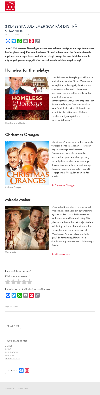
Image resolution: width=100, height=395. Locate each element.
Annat (25, 35)
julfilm (15, 306)
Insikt (8, 349)
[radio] (8, 282)
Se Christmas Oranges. (63, 185)
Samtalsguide (12, 358)
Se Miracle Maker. (60, 254)
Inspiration (32, 35)
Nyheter (9, 355)
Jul (11, 306)
